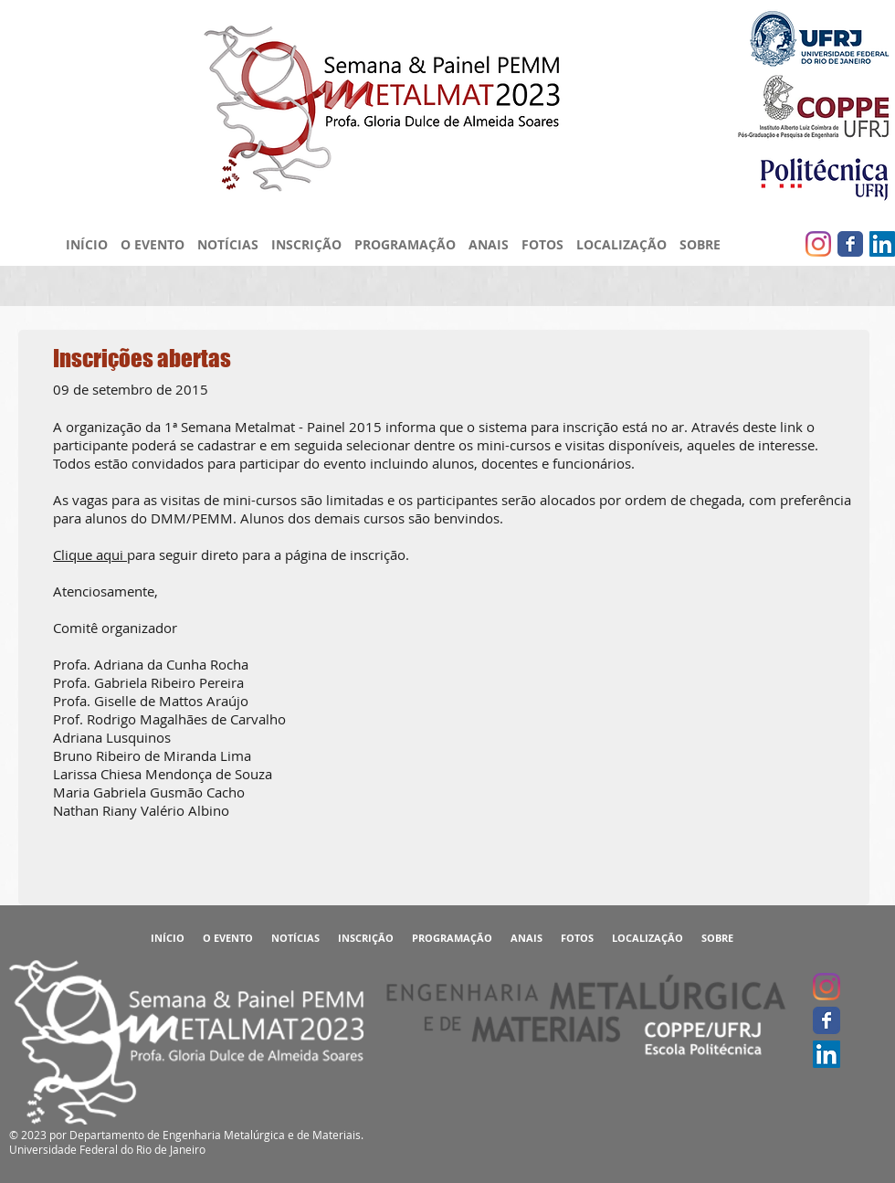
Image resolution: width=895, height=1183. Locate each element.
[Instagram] (818, 244)
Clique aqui (90, 554)
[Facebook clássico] (850, 244)
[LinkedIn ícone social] (882, 244)
